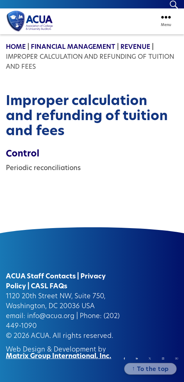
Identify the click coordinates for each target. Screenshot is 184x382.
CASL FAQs (49, 286)
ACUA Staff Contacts (41, 276)
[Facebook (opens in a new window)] (124, 358)
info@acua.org (51, 316)
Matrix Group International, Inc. (58, 356)
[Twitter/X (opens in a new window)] (150, 358)
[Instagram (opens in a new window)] (163, 358)
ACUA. (41, 336)
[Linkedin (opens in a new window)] (137, 358)
